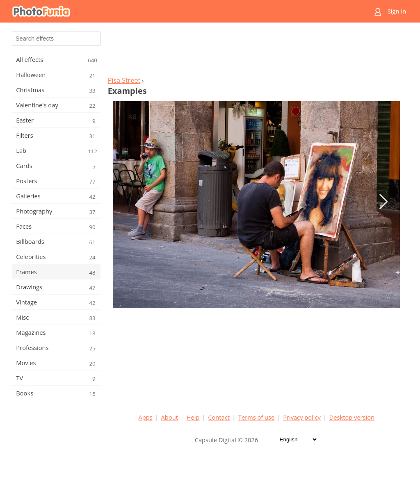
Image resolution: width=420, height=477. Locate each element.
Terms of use (256, 417)
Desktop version (351, 417)
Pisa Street (124, 80)
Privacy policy (302, 417)
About (169, 417)
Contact (219, 417)
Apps (146, 417)
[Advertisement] (256, 51)
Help (193, 417)
